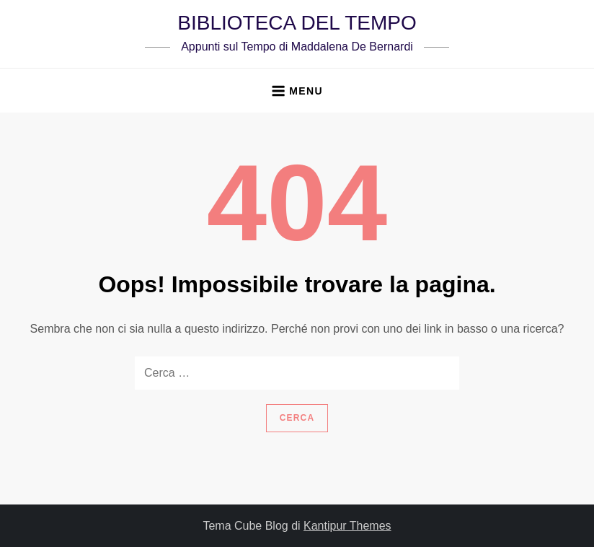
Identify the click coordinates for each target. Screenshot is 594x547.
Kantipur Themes (347, 526)
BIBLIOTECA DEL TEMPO (296, 23)
